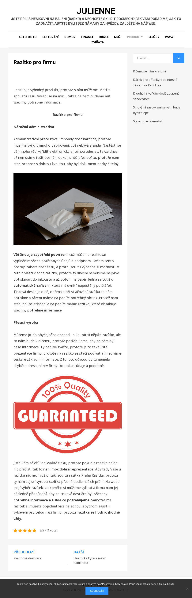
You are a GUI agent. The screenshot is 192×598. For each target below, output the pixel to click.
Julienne (96, 11)
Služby (154, 37)
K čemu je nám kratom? (149, 71)
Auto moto (28, 37)
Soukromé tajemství (147, 121)
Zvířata (97, 42)
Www (169, 37)
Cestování (50, 37)
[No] (187, 589)
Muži (118, 37)
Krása (103, 37)
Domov (70, 37)
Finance (87, 37)
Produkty (135, 37)
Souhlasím (97, 591)
